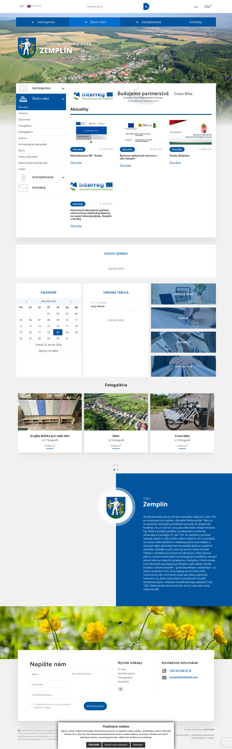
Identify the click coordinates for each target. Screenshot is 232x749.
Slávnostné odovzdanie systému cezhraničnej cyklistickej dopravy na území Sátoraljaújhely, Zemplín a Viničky (91, 215)
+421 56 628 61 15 (180, 670)
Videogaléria (25, 132)
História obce (126, 673)
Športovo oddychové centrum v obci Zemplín (138, 157)
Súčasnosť (24, 119)
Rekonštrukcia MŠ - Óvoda (86, 155)
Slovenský (34, 6)
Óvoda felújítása (179, 155)
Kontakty (195, 22)
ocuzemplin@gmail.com (183, 677)
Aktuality (23, 107)
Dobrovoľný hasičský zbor (33, 163)
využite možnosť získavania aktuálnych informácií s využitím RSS (48, 730)
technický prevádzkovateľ (57, 739)
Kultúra (22, 138)
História (23, 113)
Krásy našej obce (28, 156)
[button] (42, 22)
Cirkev (21, 169)
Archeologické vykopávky (32, 144)
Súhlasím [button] (94, 745)
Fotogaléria (24, 125)
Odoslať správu (95, 706)
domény (57, 736)
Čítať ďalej (76, 162)
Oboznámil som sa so (52, 706)
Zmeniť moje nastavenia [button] (116, 745)
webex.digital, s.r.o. (44, 736)
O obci (122, 669)
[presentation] (114, 465)
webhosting (29, 736)
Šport (21, 150)
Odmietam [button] (138, 745)
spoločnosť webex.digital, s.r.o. (31, 739)
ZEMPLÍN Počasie (48, 365)
